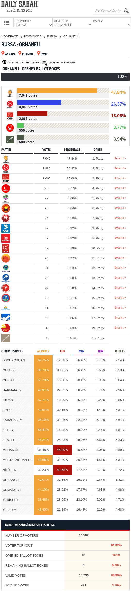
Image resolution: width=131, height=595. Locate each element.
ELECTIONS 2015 (19, 10)
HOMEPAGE (11, 36)
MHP (81, 351)
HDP (100, 351)
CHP (62, 351)
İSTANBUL (26, 54)
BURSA (54, 36)
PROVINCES (34, 36)
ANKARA (8, 54)
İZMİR (42, 54)
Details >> (120, 158)
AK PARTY (43, 351)
